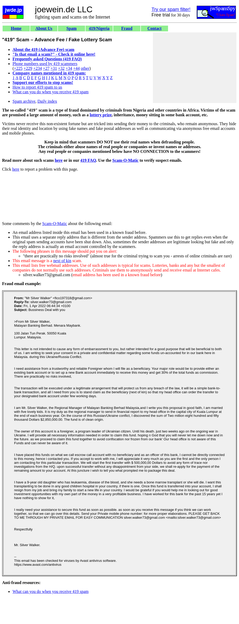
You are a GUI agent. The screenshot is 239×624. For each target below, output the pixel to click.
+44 (76, 68)
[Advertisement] (195, 67)
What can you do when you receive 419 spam (50, 92)
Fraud (127, 28)
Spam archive (24, 101)
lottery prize (101, 115)
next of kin (62, 260)
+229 (27, 68)
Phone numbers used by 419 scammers (45, 63)
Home (16, 28)
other (85, 68)
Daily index (47, 101)
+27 (46, 68)
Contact (154, 28)
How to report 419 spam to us (37, 87)
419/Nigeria (99, 28)
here (59, 160)
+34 (69, 68)
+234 (37, 68)
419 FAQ (88, 160)
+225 (18, 68)
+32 (61, 68)
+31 (53, 68)
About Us (43, 28)
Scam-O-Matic (125, 160)
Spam (71, 28)
